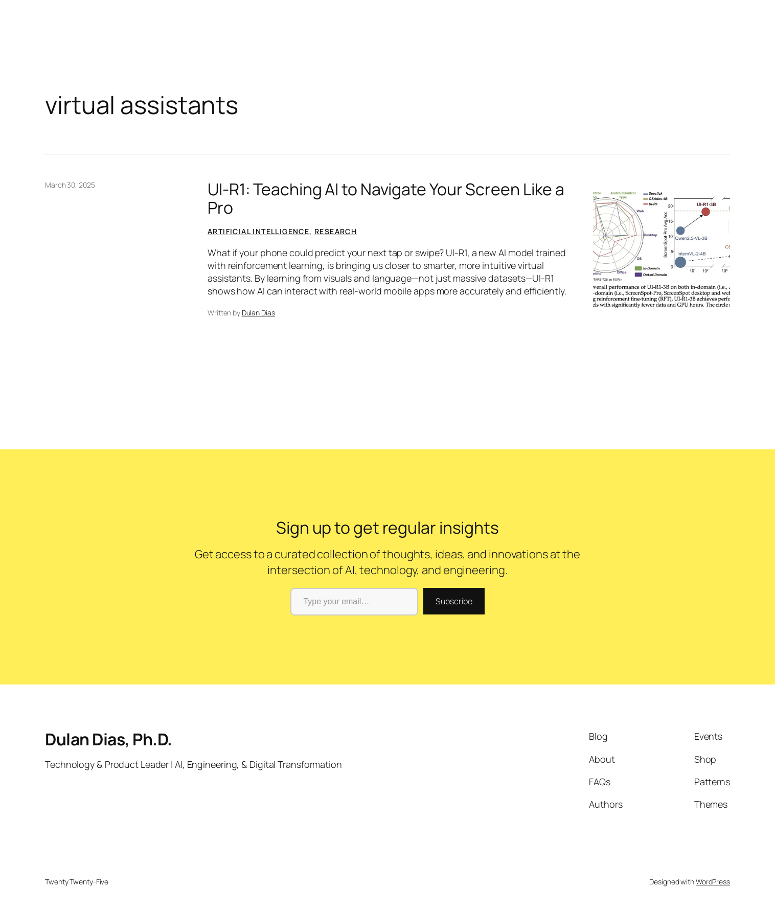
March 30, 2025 (70, 185)
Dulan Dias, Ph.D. (108, 739)
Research (335, 231)
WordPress (713, 881)
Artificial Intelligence (258, 231)
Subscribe (454, 601)
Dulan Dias (258, 312)
